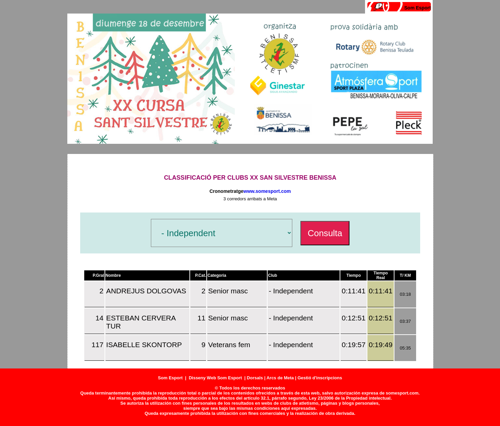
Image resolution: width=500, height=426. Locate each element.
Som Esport (417, 7)
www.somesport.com (267, 191)
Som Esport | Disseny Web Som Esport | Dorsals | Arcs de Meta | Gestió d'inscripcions (250, 377)
